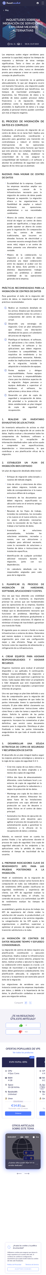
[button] (42, 1087)
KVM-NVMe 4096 (18, 1062)
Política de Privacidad (14, 1264)
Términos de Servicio (32, 1264)
